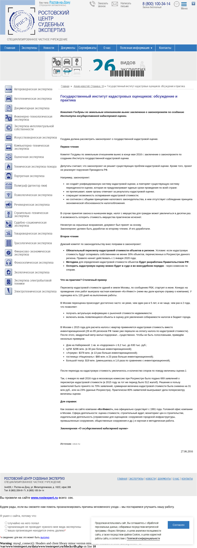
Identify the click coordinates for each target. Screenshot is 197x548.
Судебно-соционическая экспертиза (30, 224)
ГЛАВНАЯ (122, 478)
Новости (48, 48)
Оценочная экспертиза (29, 157)
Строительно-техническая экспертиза (31, 214)
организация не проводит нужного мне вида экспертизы (44, 526)
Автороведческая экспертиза (33, 89)
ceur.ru (76, 443)
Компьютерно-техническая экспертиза (31, 147)
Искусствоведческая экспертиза (35, 137)
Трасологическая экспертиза (33, 243)
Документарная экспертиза (31, 108)
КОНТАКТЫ (187, 478)
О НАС (176, 478)
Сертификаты (87, 48)
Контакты (165, 48)
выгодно (44, 537)
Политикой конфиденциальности (143, 538)
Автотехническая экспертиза (33, 98)
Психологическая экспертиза (33, 195)
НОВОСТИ (151, 478)
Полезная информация (134, 48)
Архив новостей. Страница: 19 (89, 86)
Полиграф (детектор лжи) (30, 185)
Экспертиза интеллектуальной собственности (34, 127)
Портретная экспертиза (29, 176)
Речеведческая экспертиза (32, 204)
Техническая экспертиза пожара (35, 166)
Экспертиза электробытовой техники (32, 282)
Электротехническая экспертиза (35, 291)
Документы (68, 48)
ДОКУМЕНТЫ (164, 478)
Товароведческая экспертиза (33, 233)
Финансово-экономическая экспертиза (32, 253)
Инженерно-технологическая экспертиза (33, 118)
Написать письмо (126, 4)
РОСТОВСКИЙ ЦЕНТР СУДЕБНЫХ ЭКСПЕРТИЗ (53, 21)
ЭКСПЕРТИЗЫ (136, 478)
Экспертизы (29, 48)
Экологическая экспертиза (31, 272)
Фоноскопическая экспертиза (33, 262)
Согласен (178, 524)
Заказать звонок (103, 4)
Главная (10, 48)
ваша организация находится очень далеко (37, 530)
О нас (107, 48)
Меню (184, 8)
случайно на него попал (23, 523)
